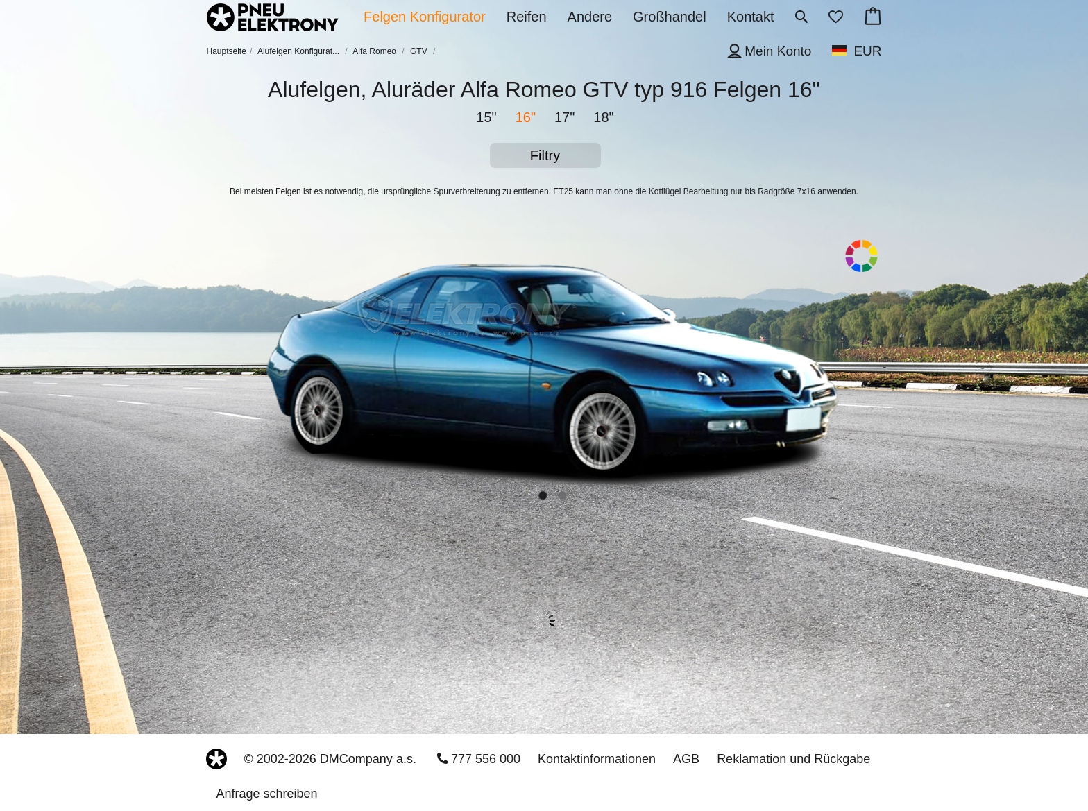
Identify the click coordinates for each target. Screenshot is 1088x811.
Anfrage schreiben (267, 794)
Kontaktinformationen (597, 759)
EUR (867, 51)
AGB (686, 759)
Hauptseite (226, 51)
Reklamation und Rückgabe (793, 759)
